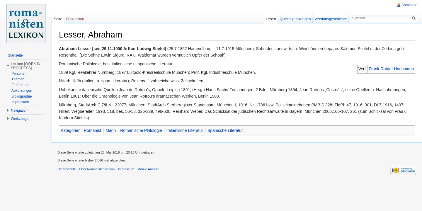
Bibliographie (21, 96)
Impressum (20, 102)
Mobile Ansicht (148, 169)
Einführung (19, 85)
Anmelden (409, 5)
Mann (111, 130)
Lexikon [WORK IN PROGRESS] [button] (25, 66)
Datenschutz (66, 169)
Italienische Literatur (184, 130)
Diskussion (75, 19)
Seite (58, 19)
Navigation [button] (19, 110)
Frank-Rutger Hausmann (391, 69)
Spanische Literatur (225, 130)
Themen (17, 79)
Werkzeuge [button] (19, 119)
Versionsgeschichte (330, 19)
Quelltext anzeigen (295, 19)
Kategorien (71, 130)
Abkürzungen (21, 91)
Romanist (92, 130)
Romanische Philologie (141, 130)
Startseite (15, 55)
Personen (18, 74)
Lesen (271, 19)
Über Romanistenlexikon (97, 169)
